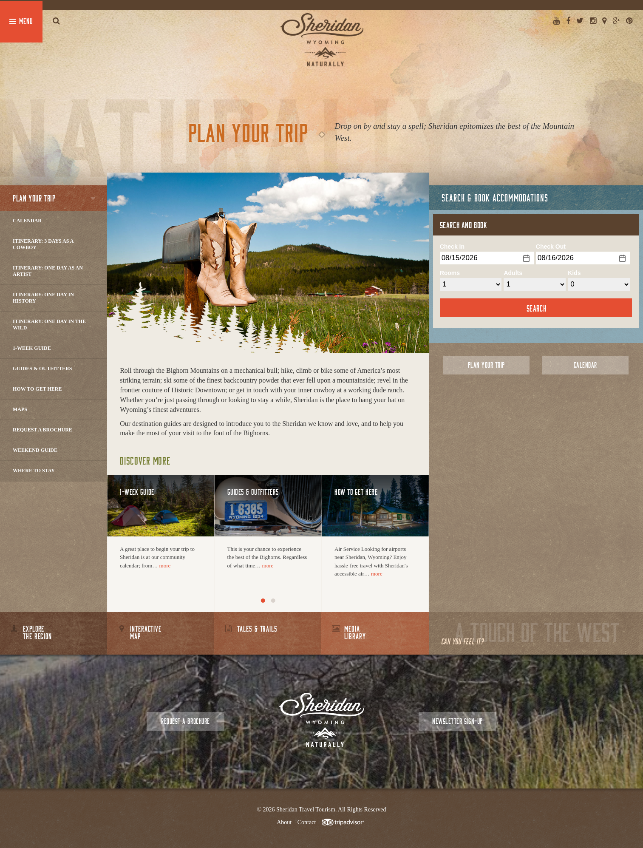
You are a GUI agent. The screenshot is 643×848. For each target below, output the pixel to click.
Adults (513, 272)
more (165, 565)
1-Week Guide (32, 348)
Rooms (450, 272)
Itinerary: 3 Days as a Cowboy (43, 244)
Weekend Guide (35, 450)
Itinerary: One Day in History (43, 298)
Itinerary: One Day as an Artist (48, 271)
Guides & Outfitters (42, 369)
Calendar (27, 221)
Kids (574, 272)
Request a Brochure (42, 430)
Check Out (551, 246)
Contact (306, 822)
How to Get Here (37, 389)
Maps (20, 409)
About (284, 822)
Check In (452, 246)
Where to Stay (34, 471)
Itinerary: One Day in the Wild (49, 324)
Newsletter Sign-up (457, 721)
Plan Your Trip (486, 365)
